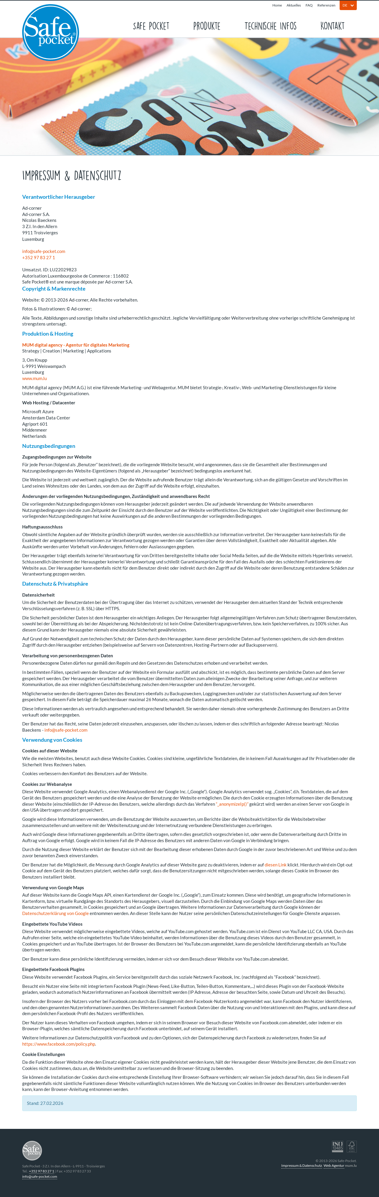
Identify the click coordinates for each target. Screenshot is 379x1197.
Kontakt (332, 25)
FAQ (309, 5)
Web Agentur (334, 1165)
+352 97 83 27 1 (38, 257)
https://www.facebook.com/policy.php (58, 1044)
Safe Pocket (151, 25)
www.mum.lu (34, 378)
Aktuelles (294, 5)
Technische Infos (270, 25)
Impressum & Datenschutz (301, 1165)
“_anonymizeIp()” (232, 804)
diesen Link (276, 864)
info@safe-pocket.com (43, 251)
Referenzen (326, 5)
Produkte (207, 25)
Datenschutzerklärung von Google (55, 913)
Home (277, 5)
